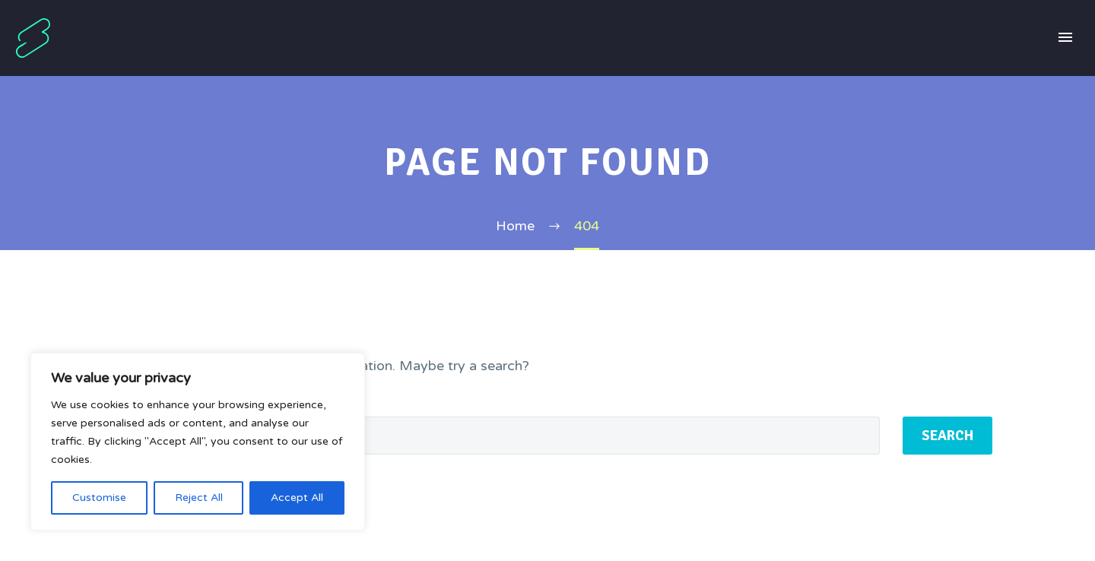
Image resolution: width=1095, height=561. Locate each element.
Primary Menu (1065, 37)
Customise (99, 497)
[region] (197, 442)
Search (947, 435)
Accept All (297, 497)
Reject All (199, 497)
